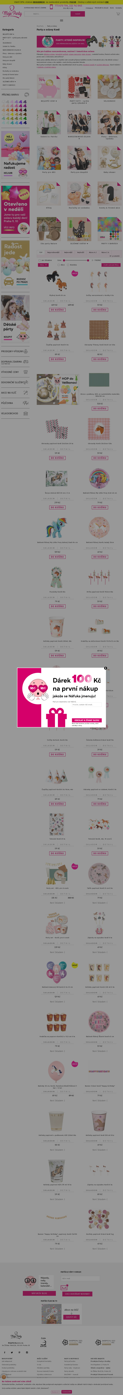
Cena (79, 260)
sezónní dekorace (102, 65)
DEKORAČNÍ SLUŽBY (15, 382)
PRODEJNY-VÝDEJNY (15, 351)
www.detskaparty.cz (77, 1387)
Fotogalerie (68, 1381)
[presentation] (86, 713)
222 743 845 (75, 5)
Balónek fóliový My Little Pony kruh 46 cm (100, 493)
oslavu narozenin (75, 54)
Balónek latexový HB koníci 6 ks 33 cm (57, 987)
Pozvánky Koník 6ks (57, 592)
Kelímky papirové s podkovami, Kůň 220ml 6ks (57, 1135)
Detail (65, 301)
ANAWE (84, 1393)
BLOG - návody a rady (72, 1378)
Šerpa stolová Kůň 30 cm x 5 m (57, 493)
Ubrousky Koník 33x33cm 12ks (100, 444)
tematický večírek (62, 54)
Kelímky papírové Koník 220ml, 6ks (57, 641)
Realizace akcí (42, 1378)
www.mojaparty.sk (35, 1387)
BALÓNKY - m (69, 1374)
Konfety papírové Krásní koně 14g (100, 1234)
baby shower (86, 54)
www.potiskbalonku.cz (51, 1390)
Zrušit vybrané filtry (111, 265)
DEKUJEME (37, 2)
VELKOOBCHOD (15, 413)
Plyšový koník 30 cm (57, 295)
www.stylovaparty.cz (72, 1390)
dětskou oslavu (49, 54)
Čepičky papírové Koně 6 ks (57, 345)
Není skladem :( (57, 903)
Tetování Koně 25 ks (57, 839)
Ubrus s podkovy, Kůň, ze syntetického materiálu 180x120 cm (99, 395)
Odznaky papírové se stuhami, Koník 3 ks (100, 789)
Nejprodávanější (53, 252)
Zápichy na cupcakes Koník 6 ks (99, 1185)
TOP (40, 252)
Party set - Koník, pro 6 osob (57, 938)
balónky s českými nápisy (46, 67)
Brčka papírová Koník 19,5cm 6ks (100, 592)
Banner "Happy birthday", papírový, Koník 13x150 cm (57, 1235)
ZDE (107, 2)
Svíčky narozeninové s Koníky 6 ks (100, 295)
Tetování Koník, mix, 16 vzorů (100, 839)
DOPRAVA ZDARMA (15, 362)
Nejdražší (80, 252)
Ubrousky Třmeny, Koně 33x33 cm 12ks (100, 345)
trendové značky (89, 65)
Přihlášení (89, 8)
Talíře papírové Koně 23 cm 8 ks (100, 888)
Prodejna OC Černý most (100, 1381)
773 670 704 (61, 5)
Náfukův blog (39, 1293)
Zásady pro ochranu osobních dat (14, 1371)
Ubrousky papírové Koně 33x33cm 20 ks (57, 444)
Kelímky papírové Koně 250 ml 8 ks (100, 1135)
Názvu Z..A (105, 252)
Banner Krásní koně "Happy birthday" (100, 1086)
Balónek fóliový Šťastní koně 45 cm (100, 1036)
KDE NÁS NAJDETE (98, 1359)
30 (43, 2)
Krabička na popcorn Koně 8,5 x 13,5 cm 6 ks (57, 1036)
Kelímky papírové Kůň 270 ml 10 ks (57, 1185)
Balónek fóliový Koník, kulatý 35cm (100, 542)
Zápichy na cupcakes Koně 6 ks (100, 938)
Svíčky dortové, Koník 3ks (57, 740)
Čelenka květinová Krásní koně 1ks (100, 740)
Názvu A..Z (93, 252)
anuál (76, 1374)
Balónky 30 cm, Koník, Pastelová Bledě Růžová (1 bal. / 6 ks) (57, 1087)
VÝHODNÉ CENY (15, 372)
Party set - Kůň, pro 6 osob (57, 888)
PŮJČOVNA (15, 403)
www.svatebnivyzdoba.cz (56, 1387)
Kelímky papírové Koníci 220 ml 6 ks (99, 987)
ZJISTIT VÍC (71, 1317)
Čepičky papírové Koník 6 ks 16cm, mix (57, 789)
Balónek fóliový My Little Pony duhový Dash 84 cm (57, 542)
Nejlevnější (68, 252)
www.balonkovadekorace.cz (100, 1387)
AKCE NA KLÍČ (15, 393)
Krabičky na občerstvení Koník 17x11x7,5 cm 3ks (100, 641)
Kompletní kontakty (44, 1361)
